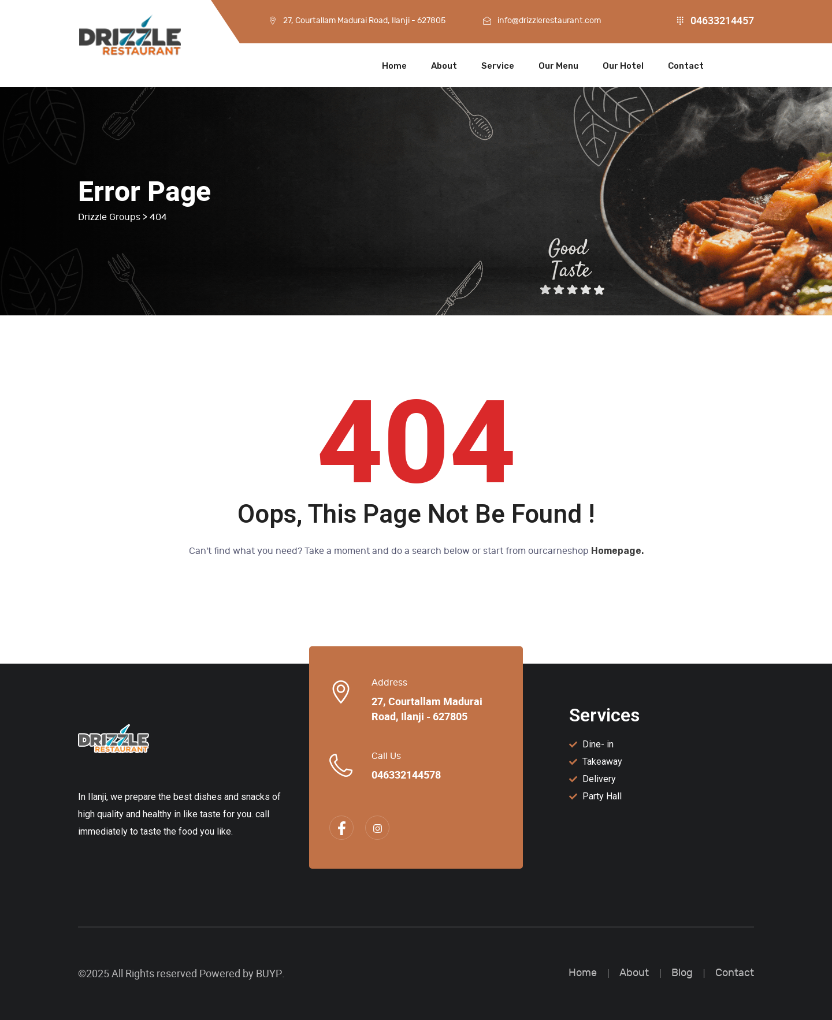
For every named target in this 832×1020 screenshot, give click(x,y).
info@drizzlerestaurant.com (549, 20)
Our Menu (558, 66)
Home (394, 66)
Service (497, 66)
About (444, 66)
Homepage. (617, 550)
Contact (686, 66)
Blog (682, 973)
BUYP (269, 973)
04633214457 (722, 20)
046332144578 (406, 775)
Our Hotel (623, 66)
